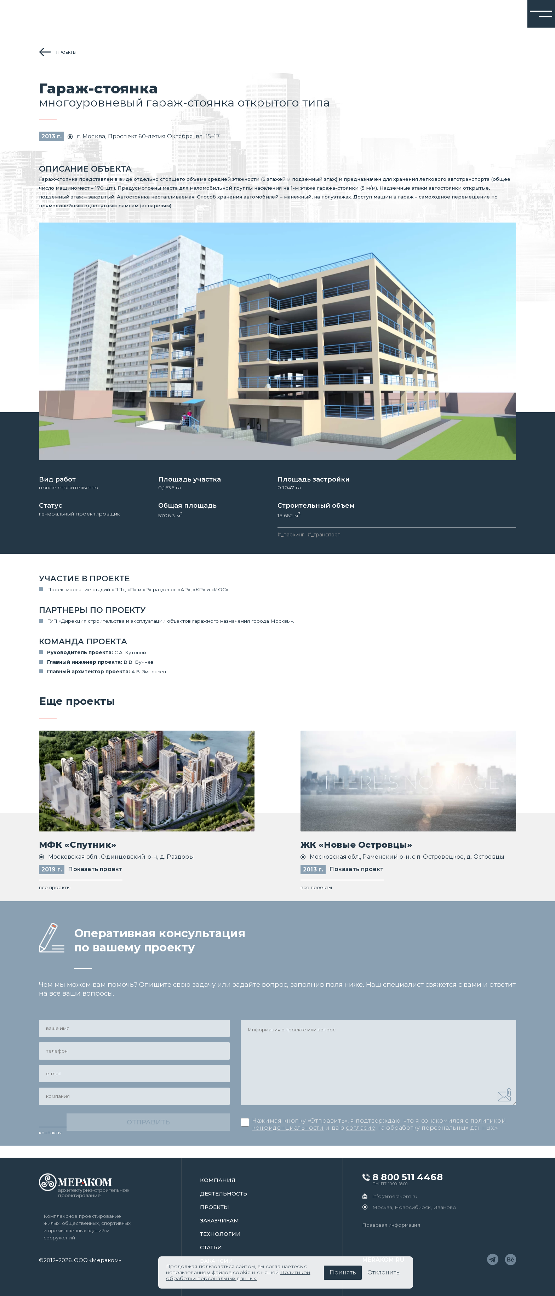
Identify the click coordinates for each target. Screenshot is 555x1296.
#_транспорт (324, 539)
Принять (343, 1272)
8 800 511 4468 (407, 1177)
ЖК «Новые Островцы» (356, 850)
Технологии (220, 1234)
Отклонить (383, 1272)
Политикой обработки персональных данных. (238, 1275)
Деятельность (223, 1193)
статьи (211, 1247)
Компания (217, 1180)
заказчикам (219, 1220)
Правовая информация (391, 1225)
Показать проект (95, 875)
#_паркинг (291, 539)
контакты (50, 1144)
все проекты (54, 893)
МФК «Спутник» (77, 850)
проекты (66, 52)
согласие (360, 1135)
